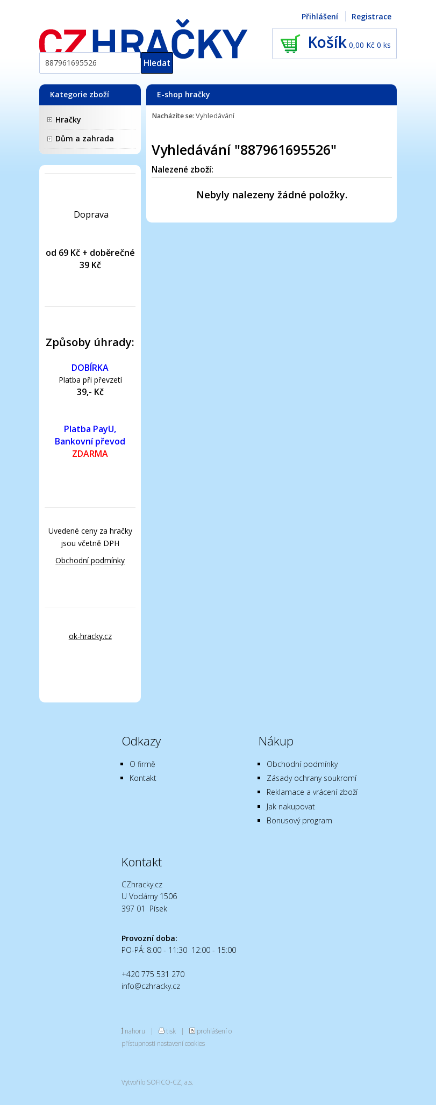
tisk (171, 1031)
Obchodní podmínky (90, 560)
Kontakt (143, 778)
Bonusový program (299, 820)
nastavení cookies (181, 1043)
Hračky (68, 119)
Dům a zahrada (84, 138)
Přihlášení (320, 16)
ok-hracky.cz (90, 636)
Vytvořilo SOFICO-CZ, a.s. (157, 1082)
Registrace (371, 16)
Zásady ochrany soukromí (311, 778)
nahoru (135, 1031)
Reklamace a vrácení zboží (312, 792)
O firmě (142, 764)
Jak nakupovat (291, 806)
